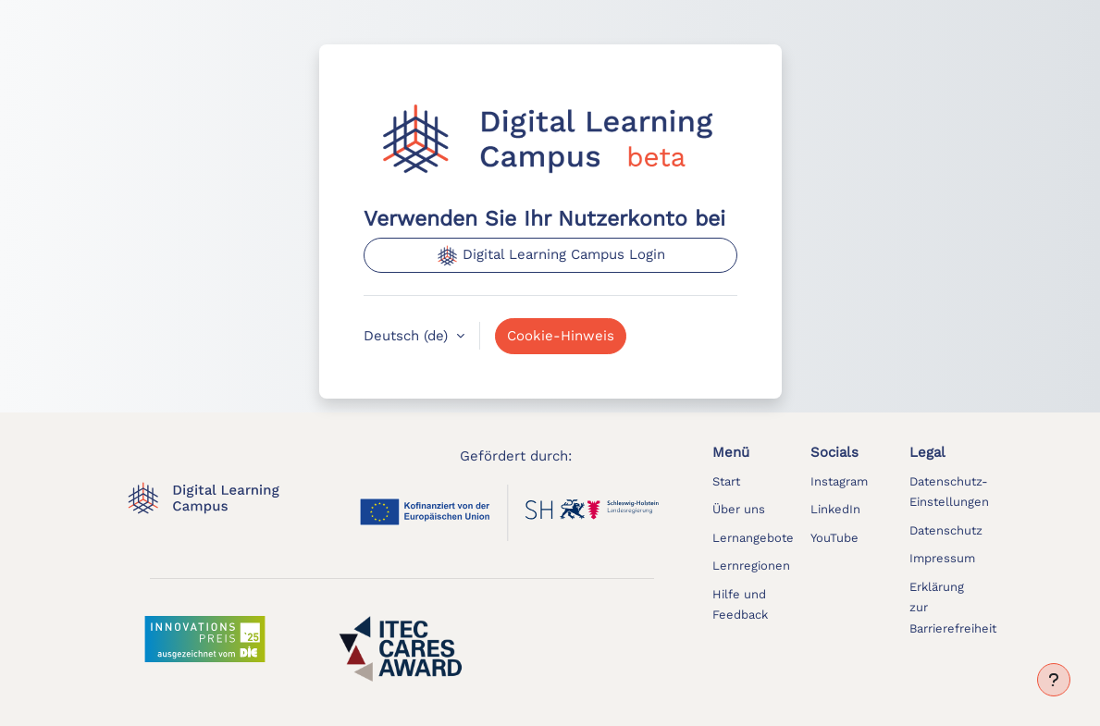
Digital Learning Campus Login (550, 255)
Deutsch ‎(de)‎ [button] (408, 335)
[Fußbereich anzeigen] (1053, 679)
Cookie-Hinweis (560, 335)
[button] (949, 491)
